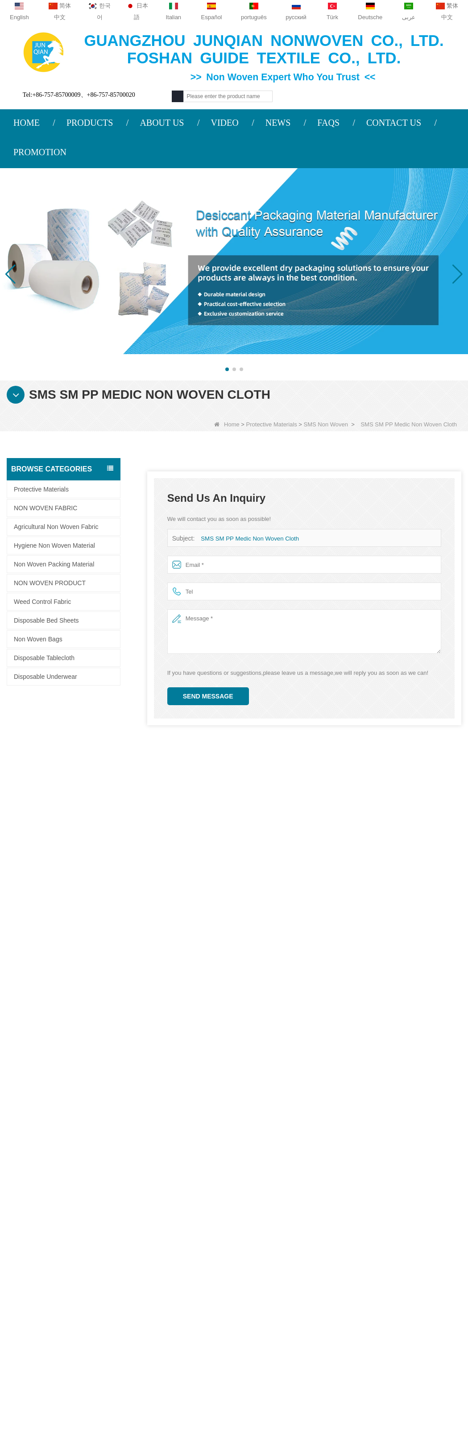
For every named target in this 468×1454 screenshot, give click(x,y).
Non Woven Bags (38, 639)
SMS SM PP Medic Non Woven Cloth (249, 538)
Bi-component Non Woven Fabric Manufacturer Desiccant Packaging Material (85, 919)
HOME (26, 123)
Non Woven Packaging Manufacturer (234, 1420)
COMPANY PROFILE (52, 1262)
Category (303, 1242)
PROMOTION (39, 152)
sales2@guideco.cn (151, 1317)
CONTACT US (393, 123)
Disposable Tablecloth (44, 657)
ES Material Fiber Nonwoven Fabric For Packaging (85, 728)
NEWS (278, 123)
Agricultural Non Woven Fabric (56, 526)
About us (40, 1242)
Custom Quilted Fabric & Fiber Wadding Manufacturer (131, 1407)
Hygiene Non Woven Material (54, 545)
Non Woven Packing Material (54, 564)
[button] (227, 369)
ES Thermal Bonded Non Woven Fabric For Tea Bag (85, 775)
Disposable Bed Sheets (46, 620)
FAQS (328, 123)
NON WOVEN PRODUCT (50, 583)
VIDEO (224, 123)
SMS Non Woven (326, 424)
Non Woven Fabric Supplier (268, 1407)
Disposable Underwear (45, 676)
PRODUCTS (89, 123)
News (32, 1297)
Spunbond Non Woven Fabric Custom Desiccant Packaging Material (85, 966)
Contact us (140, 1242)
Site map (37, 1314)
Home (227, 424)
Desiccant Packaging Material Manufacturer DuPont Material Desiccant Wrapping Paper (85, 871)
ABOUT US (162, 123)
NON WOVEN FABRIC (45, 508)
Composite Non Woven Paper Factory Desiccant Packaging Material (85, 823)
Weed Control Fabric (42, 601)
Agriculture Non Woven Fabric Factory (381, 1407)
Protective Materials (271, 424)
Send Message (208, 696)
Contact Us (43, 1279)
